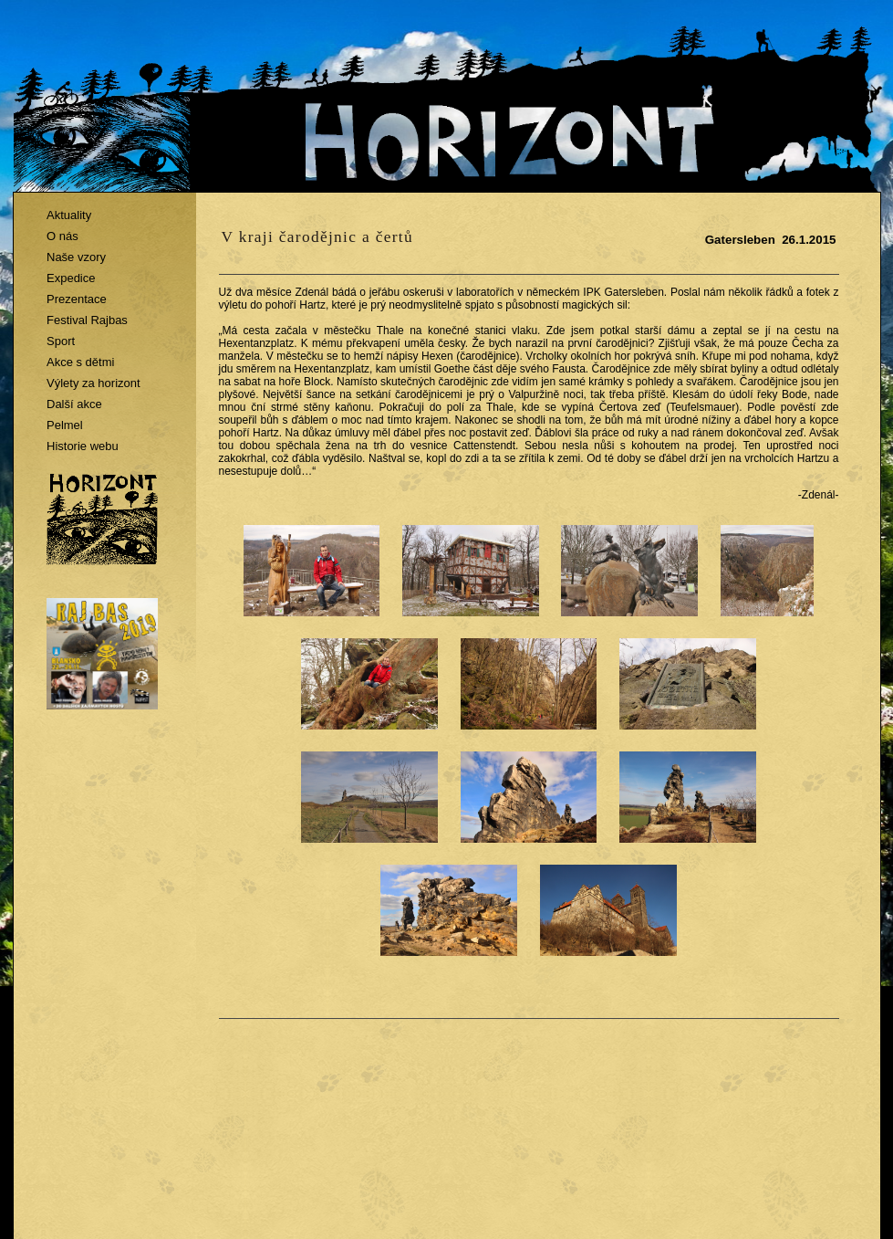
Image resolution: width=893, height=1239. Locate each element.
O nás (62, 236)
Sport (61, 341)
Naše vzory (76, 257)
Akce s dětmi (80, 362)
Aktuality (69, 215)
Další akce (74, 404)
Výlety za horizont (93, 383)
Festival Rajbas (87, 320)
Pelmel (65, 425)
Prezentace (77, 299)
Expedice (71, 278)
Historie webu (83, 446)
